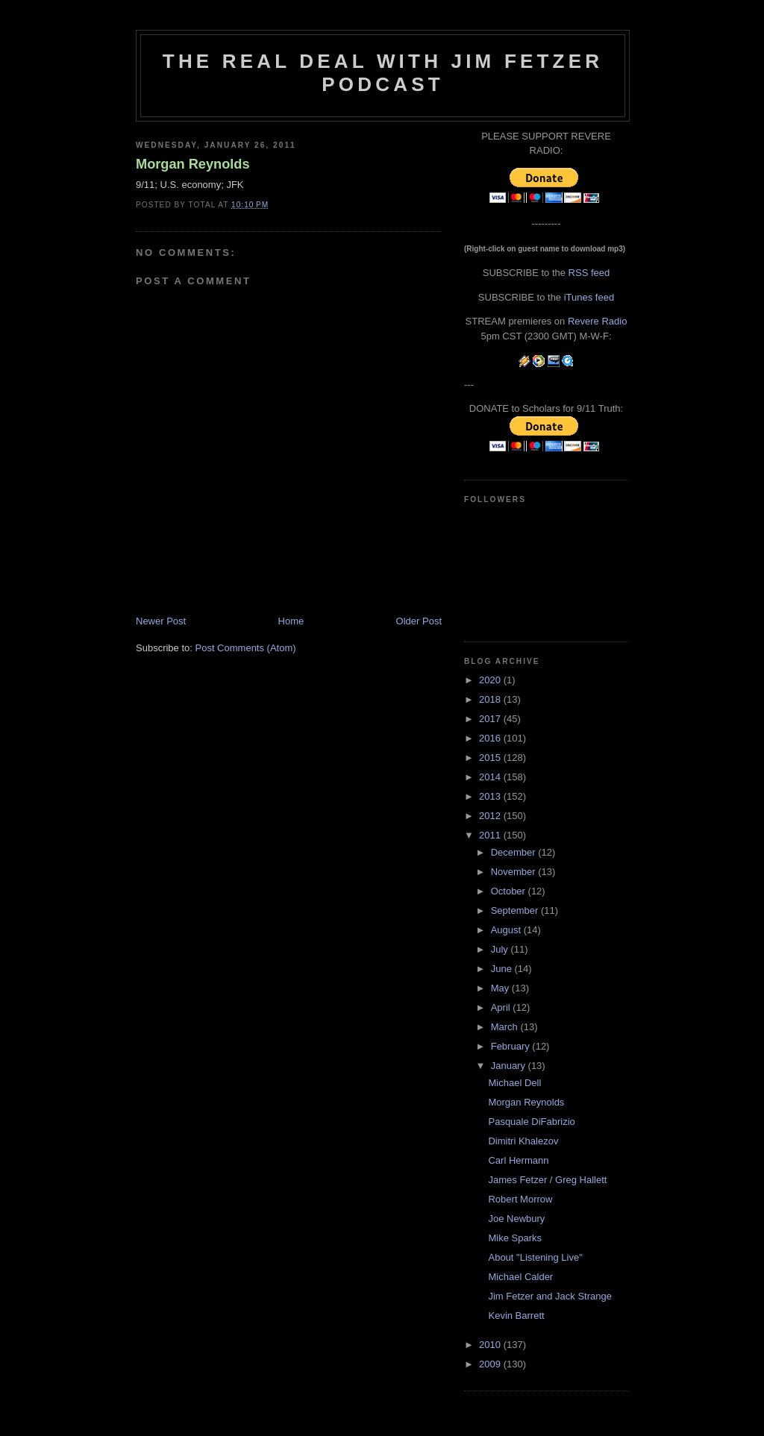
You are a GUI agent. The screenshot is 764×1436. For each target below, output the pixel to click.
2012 (491, 815)
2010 (491, 1344)
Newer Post (161, 621)
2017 (491, 718)
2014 (491, 777)
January (509, 1065)
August (507, 929)
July (501, 949)
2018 (491, 699)
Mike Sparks (515, 1238)
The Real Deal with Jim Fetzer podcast (383, 72)
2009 (491, 1364)
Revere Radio (597, 321)
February (512, 1046)
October (509, 891)
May (501, 988)
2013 (491, 796)
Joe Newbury (516, 1218)
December (515, 852)
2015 (491, 757)
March (506, 1026)
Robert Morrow (520, 1199)
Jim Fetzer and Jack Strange (549, 1296)
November (515, 871)
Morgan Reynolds (193, 164)
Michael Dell (514, 1082)
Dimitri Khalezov (523, 1141)
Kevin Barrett (516, 1315)
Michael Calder (520, 1276)
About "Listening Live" (535, 1257)
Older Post (419, 621)
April (502, 1007)
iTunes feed (589, 297)
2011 (491, 835)
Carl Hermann (518, 1160)
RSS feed (589, 272)
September (516, 910)
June (503, 968)
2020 (491, 680)
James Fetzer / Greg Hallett (547, 1179)
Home (291, 621)
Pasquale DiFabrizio (531, 1121)
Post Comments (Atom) (245, 647)
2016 (491, 738)
